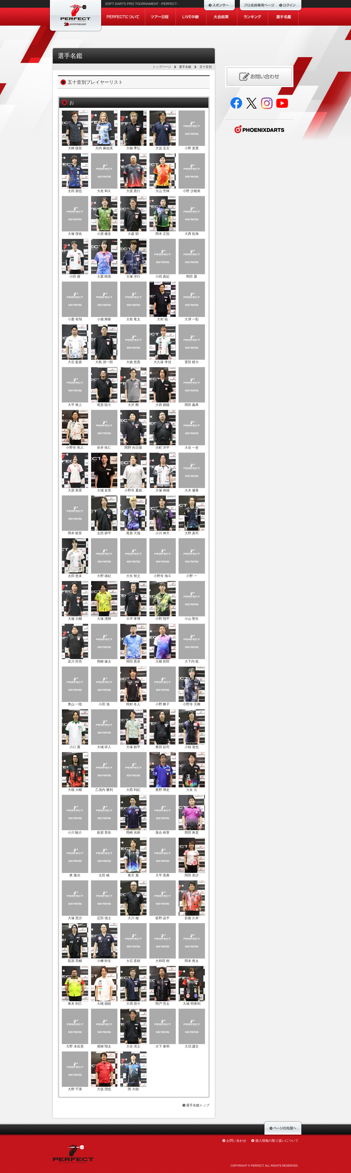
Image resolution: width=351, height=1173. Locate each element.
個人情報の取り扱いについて (277, 1141)
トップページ (162, 67)
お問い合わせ (236, 1141)
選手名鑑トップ (196, 1105)
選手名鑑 (185, 67)
